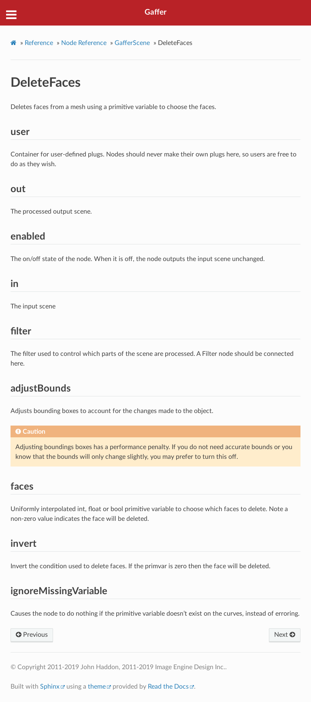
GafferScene (132, 43)
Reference (39, 43)
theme (97, 686)
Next (284, 634)
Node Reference (84, 43)
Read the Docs (168, 686)
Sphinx (50, 686)
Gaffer (155, 12)
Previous (32, 634)
